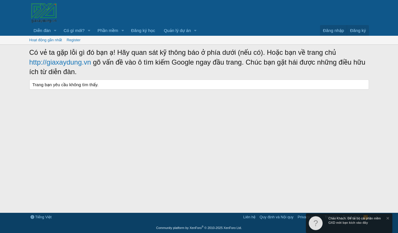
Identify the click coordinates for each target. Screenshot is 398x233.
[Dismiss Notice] (387, 219)
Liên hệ (249, 217)
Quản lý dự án (177, 30)
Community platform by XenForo (199, 228)
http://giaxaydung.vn (60, 62)
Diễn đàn (42, 30)
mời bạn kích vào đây (352, 222)
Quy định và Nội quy (277, 217)
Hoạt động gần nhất (45, 40)
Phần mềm (108, 30)
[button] (55, 30)
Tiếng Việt (41, 217)
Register (73, 40)
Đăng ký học (143, 30)
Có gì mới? (74, 30)
